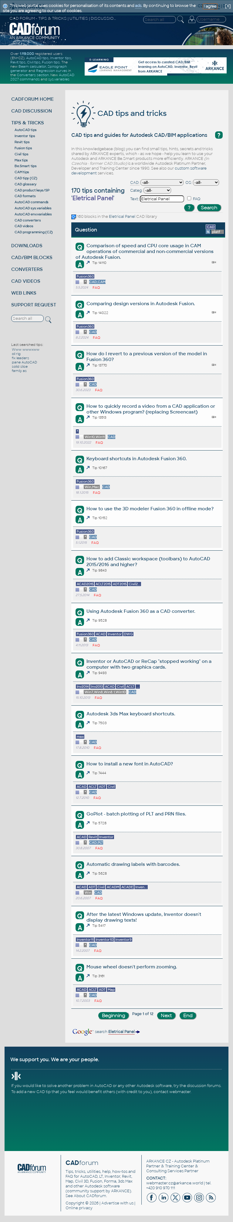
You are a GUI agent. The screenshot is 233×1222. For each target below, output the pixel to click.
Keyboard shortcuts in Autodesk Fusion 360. (136, 458)
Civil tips (33, 62)
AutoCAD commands (32, 202)
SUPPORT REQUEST (33, 305)
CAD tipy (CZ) (26, 178)
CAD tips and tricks (119, 113)
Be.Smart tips (26, 166)
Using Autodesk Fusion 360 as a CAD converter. (140, 611)
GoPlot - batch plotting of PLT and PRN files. (136, 814)
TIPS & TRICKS (27, 123)
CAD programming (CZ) (34, 232)
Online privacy (79, 1208)
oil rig (16, 354)
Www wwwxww (25, 349)
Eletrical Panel (122, 216)
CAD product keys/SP (32, 190)
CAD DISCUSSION (31, 111)
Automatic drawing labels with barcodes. (133, 864)
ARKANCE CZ (158, 1161)
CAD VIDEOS (25, 281)
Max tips (21, 160)
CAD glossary (25, 184)
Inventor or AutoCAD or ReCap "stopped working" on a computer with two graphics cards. (148, 664)
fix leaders (20, 358)
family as (19, 371)
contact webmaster (172, 1091)
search (105, 1031)
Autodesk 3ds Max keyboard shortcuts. (130, 714)
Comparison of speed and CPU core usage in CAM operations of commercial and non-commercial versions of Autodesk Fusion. (144, 251)
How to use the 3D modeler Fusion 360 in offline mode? (150, 508)
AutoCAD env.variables (33, 214)
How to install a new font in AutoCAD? (129, 764)
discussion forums (204, 1085)
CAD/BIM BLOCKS (31, 257)
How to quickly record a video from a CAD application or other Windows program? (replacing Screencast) (150, 409)
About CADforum (90, 1195)
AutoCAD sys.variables (33, 208)
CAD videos (24, 226)
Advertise (110, 1203)
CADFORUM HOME (32, 99)
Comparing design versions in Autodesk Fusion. (140, 303)
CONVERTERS (27, 269)
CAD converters (28, 220)
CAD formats (25, 196)
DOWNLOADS (26, 245)
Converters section (33, 75)
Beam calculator (32, 66)
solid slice (20, 366)
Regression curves (51, 71)
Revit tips (17, 62)
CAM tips (22, 172)
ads (138, 5)
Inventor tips (60, 58)
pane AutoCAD (24, 362)
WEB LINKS (23, 293)
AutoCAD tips (37, 58)
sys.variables (58, 79)
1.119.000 (27, 54)
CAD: (135, 182)
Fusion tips (51, 62)
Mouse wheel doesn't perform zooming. (131, 967)
